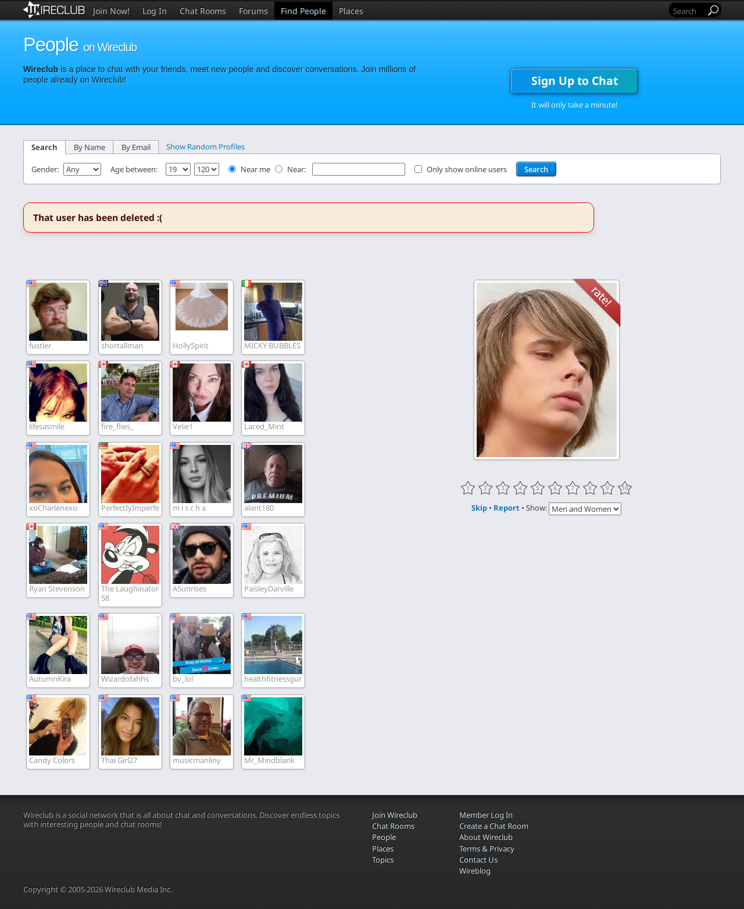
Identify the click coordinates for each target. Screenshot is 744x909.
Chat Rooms (203, 10)
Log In (154, 10)
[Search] (688, 11)
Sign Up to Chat (574, 80)
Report (506, 507)
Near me (255, 169)
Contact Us (478, 859)
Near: (297, 169)
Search (44, 147)
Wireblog (475, 870)
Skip (479, 507)
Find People (303, 10)
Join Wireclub (394, 814)
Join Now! (111, 10)
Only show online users (467, 169)
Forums (253, 10)
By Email (136, 147)
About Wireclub (486, 837)
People (384, 837)
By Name (89, 147)
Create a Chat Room (493, 825)
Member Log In (486, 814)
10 (624, 488)
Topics (383, 859)
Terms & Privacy (486, 848)
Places (351, 10)
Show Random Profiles (205, 146)
